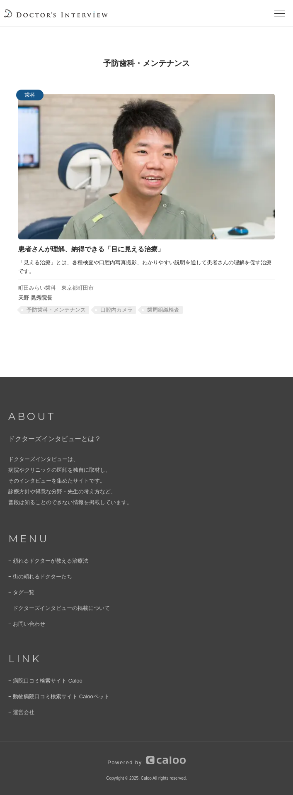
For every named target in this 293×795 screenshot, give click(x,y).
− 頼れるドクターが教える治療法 (48, 561)
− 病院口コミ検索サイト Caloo (45, 681)
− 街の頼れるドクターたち (40, 576)
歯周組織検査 (163, 310)
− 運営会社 (21, 712)
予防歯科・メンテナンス (56, 310)
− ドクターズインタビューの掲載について (59, 608)
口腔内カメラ (116, 310)
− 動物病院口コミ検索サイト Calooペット (58, 696)
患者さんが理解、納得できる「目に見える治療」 (91, 249)
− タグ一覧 (21, 592)
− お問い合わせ (26, 624)
